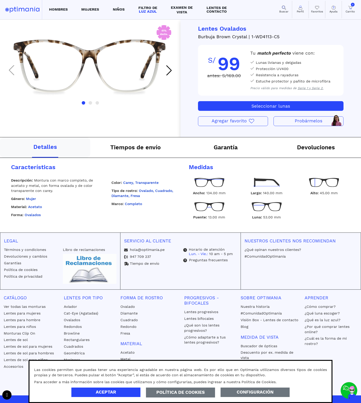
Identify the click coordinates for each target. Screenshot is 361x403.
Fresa (135, 196)
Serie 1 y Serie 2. (310, 88)
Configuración (255, 392)
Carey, (129, 182)
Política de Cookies (180, 392)
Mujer (31, 199)
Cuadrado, (164, 190)
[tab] (45, 147)
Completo (133, 204)
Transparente (147, 182)
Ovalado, (147, 190)
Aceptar (106, 392)
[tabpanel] (180, 190)
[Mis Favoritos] (317, 9)
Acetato (35, 207)
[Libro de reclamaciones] (89, 268)
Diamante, (121, 196)
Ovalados (33, 215)
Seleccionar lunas (270, 106)
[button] (58, 9)
